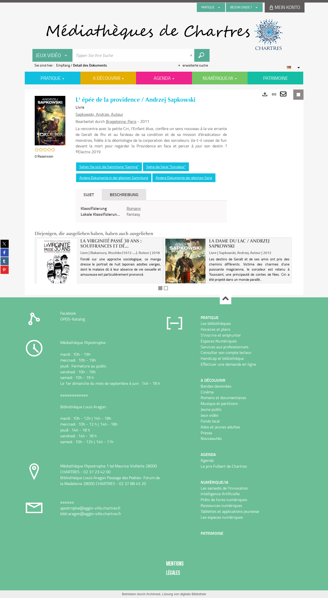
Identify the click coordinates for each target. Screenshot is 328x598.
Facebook (68, 313)
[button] (50, 120)
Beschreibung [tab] (124, 194)
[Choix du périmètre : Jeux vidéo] (52, 55)
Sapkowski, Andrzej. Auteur (99, 114)
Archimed (153, 594)
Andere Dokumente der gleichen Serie (184, 177)
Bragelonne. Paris (121, 121)
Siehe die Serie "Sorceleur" (166, 166)
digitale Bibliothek (193, 594)
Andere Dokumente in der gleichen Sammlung (113, 177)
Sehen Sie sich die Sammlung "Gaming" (109, 166)
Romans (134, 208)
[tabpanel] (151, 211)
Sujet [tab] (88, 194)
